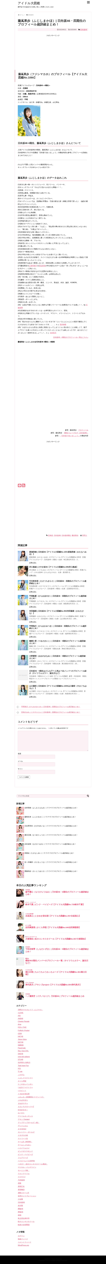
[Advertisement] (53, 51)
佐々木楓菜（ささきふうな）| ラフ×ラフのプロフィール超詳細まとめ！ (51, 862)
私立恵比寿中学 (24, 1218)
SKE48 (20, 1054)
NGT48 (20, 1042)
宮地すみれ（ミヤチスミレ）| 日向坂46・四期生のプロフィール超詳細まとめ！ (48, 712)
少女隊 (20, 1199)
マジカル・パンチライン (27, 1167)
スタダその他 (23, 1135)
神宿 (19, 1215)
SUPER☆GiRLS (24, 1062)
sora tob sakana (24, 1057)
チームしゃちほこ (24, 1145)
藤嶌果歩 (75, 535)
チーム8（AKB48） (25, 1142)
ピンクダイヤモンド (25, 1151)
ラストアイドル (24, 1174)
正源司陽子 (33, 266)
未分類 (20, 1205)
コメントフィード (24, 1242)
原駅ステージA (23, 1193)
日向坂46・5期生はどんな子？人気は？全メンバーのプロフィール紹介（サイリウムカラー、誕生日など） (57, 672)
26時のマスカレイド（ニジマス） (30, 1010)
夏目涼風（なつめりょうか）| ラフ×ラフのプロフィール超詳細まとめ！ (51, 835)
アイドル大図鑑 (29, 3)
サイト (20, 769)
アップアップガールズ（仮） (28, 1122)
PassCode (22, 1048)
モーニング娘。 (24, 1170)
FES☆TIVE (22, 1027)
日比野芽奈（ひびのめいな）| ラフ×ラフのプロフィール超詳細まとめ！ (51, 826)
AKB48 (20, 1018)
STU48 (20, 1059)
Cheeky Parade (23, 1021)
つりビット (22, 1091)
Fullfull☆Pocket (23, 1030)
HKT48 (20, 1036)
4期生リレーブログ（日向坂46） (76, 433)
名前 (19, 753)
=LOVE (20, 1013)
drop (19, 1024)
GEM (20, 1033)
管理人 (84, 535)
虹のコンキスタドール (26, 1221)
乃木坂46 (21, 1180)
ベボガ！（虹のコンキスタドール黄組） (33, 1164)
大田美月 (53, 333)
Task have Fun (23, 1065)
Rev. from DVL (23, 1051)
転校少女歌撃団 (24, 1225)
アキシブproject (24, 1119)
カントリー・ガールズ (26, 1132)
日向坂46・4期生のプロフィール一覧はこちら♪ (70, 337)
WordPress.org (23, 1245)
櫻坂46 (20, 1209)
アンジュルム (23, 1126)
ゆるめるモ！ (23, 1110)
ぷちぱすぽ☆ (23, 1100)
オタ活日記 (22, 1129)
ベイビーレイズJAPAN (26, 1161)
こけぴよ (21, 1075)
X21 (19, 1068)
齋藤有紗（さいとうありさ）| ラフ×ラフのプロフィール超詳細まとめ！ (51, 871)
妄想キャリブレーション (27, 1196)
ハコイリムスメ (24, 1148)
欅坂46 (20, 1212)
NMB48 (20, 1045)
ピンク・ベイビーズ (25, 1154)
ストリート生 (23, 1138)
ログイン (21, 1236)
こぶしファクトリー (25, 1078)
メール (20, 761)
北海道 (50, 535)
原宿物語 (21, 1189)
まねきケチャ (23, 1103)
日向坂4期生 (66, 535)
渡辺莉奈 (42, 266)
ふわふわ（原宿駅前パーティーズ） (31, 1097)
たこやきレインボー (25, 1084)
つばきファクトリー (25, 1087)
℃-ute (20, 1071)
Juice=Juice (22, 1039)
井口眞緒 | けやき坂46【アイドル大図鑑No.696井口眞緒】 (53, 567)
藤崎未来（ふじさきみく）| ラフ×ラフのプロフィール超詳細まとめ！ (50, 817)
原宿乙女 (21, 1186)
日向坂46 (83, 29)
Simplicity (58, 1259)
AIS (19, 1016)
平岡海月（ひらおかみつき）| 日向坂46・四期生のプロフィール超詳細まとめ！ (48, 707)
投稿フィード (23, 1239)
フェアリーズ (23, 1158)
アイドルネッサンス (25, 1116)
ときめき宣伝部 (24, 1094)
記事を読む (32, 562)
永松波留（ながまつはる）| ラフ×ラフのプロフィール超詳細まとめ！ (50, 844)
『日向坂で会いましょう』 (70, 436)
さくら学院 (22, 1081)
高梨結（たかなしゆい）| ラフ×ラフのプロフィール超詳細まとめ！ (49, 853)
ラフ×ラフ (21, 1177)
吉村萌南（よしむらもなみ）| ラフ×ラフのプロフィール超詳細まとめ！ (51, 808)
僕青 (19, 1183)
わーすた (21, 1113)
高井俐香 (63, 324)
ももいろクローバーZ (26, 1106)
